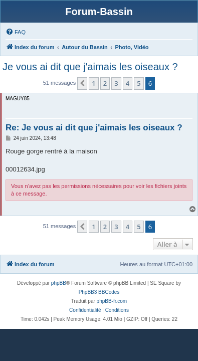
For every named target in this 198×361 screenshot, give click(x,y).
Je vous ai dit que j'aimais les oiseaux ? (90, 66)
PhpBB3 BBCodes (99, 292)
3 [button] (116, 83)
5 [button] (138, 83)
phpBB (58, 283)
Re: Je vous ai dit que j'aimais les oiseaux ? (94, 127)
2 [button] (105, 83)
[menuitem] (16, 32)
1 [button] (93, 83)
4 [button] (127, 83)
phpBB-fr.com (112, 301)
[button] (82, 83)
